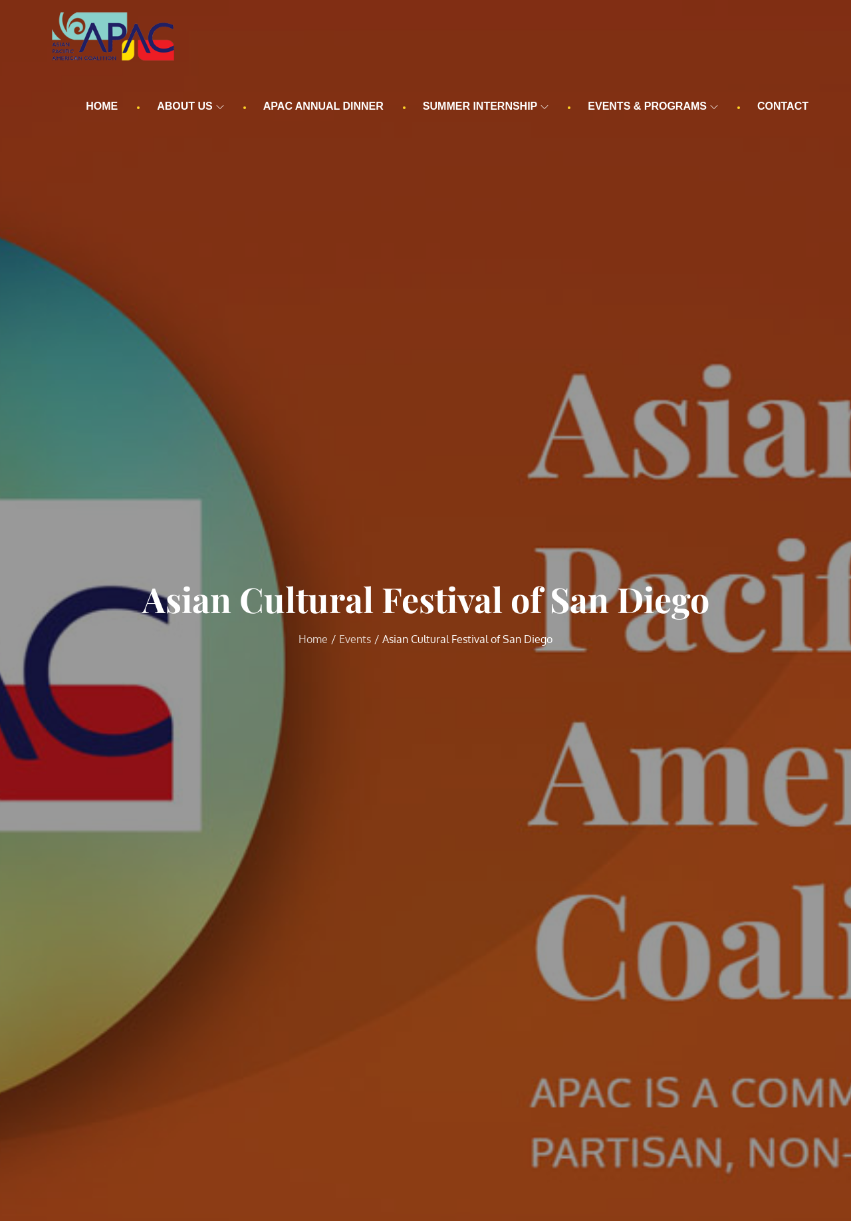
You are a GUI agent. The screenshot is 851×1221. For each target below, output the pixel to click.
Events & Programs (653, 106)
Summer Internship (485, 106)
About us (190, 106)
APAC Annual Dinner (323, 106)
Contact (782, 106)
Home (102, 106)
